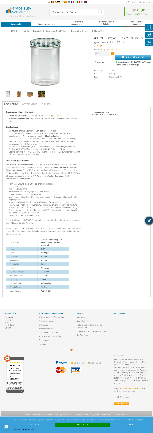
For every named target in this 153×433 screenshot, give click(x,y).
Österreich (9, 317)
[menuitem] (6, 1)
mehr (130, 425)
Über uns (42, 344)
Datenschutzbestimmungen (128, 388)
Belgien (8, 328)
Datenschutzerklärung (48, 321)
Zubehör (46, 104)
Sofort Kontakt (82, 321)
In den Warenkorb (132, 57)
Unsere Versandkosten (48, 332)
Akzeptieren (82, 425)
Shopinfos (80, 317)
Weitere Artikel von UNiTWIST (103, 114)
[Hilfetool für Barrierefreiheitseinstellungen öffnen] (149, 220)
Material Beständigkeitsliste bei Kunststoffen (89, 326)
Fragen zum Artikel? (99, 112)
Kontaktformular (46, 329)
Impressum (43, 325)
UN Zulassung (82, 335)
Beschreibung (11, 104)
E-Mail (56, 116)
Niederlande (10, 325)
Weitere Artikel (30, 104)
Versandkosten (111, 50)
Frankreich (9, 320)
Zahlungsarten (45, 340)
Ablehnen (34, 425)
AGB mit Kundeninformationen (51, 317)
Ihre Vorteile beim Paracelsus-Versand (92, 331)
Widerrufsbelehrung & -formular (52, 336)
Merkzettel (131, 2)
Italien (7, 322)
